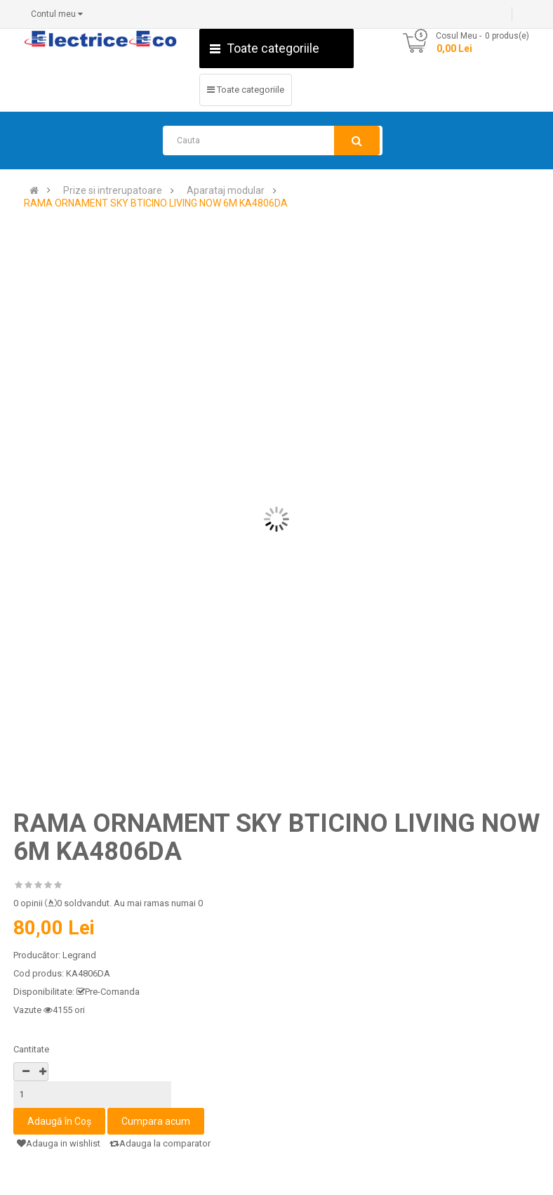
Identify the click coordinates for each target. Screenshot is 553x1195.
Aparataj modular (226, 190)
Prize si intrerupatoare (112, 190)
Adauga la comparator (160, 1143)
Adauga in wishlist (58, 1143)
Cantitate (31, 1049)
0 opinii (28, 903)
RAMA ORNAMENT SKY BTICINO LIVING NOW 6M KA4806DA (156, 203)
